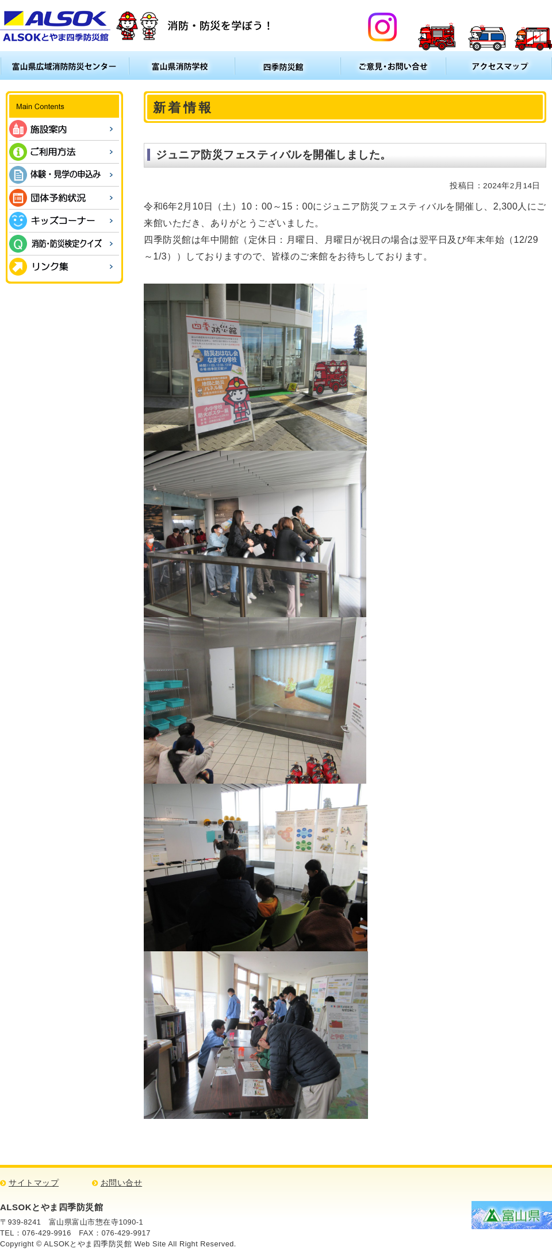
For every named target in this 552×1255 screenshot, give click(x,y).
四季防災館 (287, 65)
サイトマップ (34, 1183)
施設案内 (64, 129)
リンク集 (64, 266)
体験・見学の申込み (64, 175)
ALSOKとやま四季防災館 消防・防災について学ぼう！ (137, 25)
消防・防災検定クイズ (64, 244)
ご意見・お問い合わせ (393, 65)
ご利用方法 (64, 152)
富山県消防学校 (182, 65)
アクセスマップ (499, 65)
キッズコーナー (64, 221)
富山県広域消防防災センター (64, 65)
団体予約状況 (64, 198)
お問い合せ (122, 1183)
